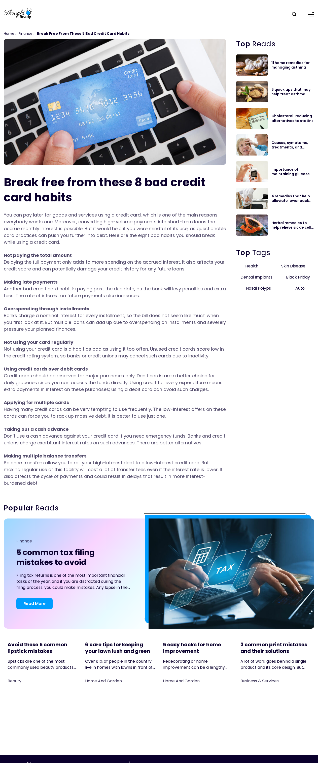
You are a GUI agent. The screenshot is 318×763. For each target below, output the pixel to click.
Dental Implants (256, 277)
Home (9, 33)
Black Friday (298, 277)
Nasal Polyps (258, 288)
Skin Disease (293, 266)
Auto (300, 288)
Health (251, 266)
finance (25, 33)
